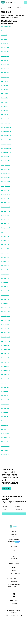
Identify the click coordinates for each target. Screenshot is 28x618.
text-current (4, 31)
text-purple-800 (5, 374)
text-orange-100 (5, 119)
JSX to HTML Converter (14, 576)
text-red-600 (4, 102)
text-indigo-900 (5, 341)
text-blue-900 (5, 303)
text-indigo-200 (5, 311)
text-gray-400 (5, 56)
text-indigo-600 (5, 328)
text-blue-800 (5, 299)
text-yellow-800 (5, 186)
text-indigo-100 (5, 307)
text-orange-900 (6, 152)
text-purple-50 (5, 446)
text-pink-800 (5, 416)
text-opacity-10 (5, 437)
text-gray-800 (5, 72)
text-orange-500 (6, 135)
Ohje (14, 556)
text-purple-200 (5, 349)
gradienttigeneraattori (14, 584)
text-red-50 (4, 450)
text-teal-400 (5, 244)
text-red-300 (4, 89)
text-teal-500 (5, 249)
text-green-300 (5, 202)
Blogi (14, 537)
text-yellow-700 (5, 181)
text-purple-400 (5, 358)
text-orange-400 (6, 131)
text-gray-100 (5, 43)
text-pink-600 (5, 404)
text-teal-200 (5, 236)
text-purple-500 (5, 362)
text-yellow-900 (5, 190)
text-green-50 (5, 429)
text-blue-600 (5, 291)
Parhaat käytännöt (14, 539)
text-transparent (6, 26)
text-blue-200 (5, 274)
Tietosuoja (14, 606)
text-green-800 (5, 223)
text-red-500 (4, 98)
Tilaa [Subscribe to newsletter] (14, 513)
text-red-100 (4, 81)
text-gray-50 (4, 425)
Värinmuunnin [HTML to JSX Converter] (14, 582)
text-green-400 (5, 207)
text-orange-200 (6, 123)
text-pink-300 (5, 391)
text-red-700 (4, 106)
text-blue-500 (5, 286)
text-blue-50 (4, 421)
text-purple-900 (5, 379)
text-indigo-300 (5, 316)
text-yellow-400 (5, 169)
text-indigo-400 (5, 320)
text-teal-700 (5, 257)
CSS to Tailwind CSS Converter (13, 579)
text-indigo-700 (5, 332)
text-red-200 (4, 85)
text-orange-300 (6, 127)
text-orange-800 (6, 148)
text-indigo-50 (5, 433)
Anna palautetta (6, 489)
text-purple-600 (5, 366)
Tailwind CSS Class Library (14, 544)
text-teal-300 (5, 240)
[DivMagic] (10, 2)
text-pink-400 (5, 395)
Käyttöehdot (14, 604)
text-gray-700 (5, 68)
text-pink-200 (5, 387)
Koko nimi (4, 506)
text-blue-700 (5, 295)
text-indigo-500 (5, 324)
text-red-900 (4, 114)
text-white (4, 39)
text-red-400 (4, 93)
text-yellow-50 (5, 454)
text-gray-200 (5, 47)
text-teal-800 (5, 261)
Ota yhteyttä (14, 559)
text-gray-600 (5, 64)
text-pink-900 (5, 412)
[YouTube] (14, 596)
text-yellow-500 (5, 173)
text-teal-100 (4, 232)
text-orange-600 (6, 140)
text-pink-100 (5, 383)
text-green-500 (5, 211)
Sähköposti (17, 506)
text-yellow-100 (5, 156)
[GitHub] (14, 594)
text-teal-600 (5, 253)
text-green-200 (5, 198)
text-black (18, 8)
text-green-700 (5, 219)
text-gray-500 (5, 60)
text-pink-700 (5, 408)
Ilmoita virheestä (14, 561)
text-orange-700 (6, 144)
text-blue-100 (5, 270)
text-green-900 (5, 228)
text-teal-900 (5, 265)
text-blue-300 (5, 278)
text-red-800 (4, 110)
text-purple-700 (5, 370)
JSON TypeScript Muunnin (14, 587)
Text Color (9, 8)
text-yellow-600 (5, 177)
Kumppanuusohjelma (14, 564)
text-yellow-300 (5, 165)
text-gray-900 (5, 77)
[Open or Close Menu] (25, 2)
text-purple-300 (5, 353)
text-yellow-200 (5, 161)
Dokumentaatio (14, 535)
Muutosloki (11, 542)
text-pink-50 (4, 441)
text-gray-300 (5, 51)
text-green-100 (5, 194)
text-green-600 (5, 215)
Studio (14, 571)
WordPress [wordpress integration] (14, 547)
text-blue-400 (5, 282)
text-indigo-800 (5, 337)
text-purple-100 (5, 345)
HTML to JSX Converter (14, 573)
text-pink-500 (5, 400)
